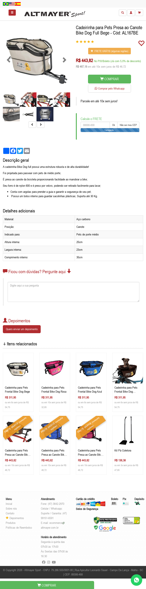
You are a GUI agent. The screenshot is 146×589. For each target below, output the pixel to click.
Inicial (9, 503)
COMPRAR (109, 79)
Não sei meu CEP (128, 124)
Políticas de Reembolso (19, 527)
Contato (10, 513)
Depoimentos (15, 518)
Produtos (11, 522)
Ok (113, 124)
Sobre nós (11, 508)
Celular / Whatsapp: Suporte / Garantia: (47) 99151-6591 (54, 513)
